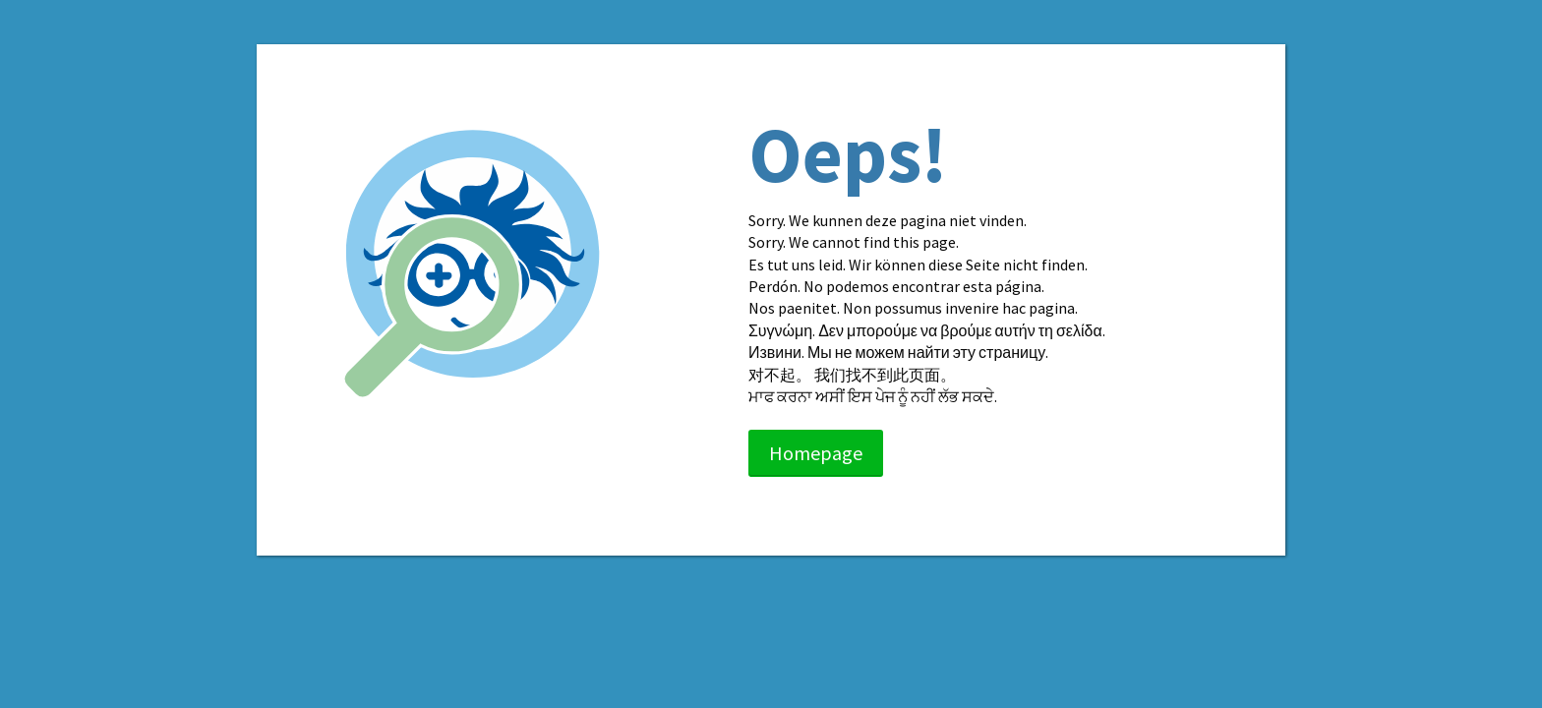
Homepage (815, 453)
